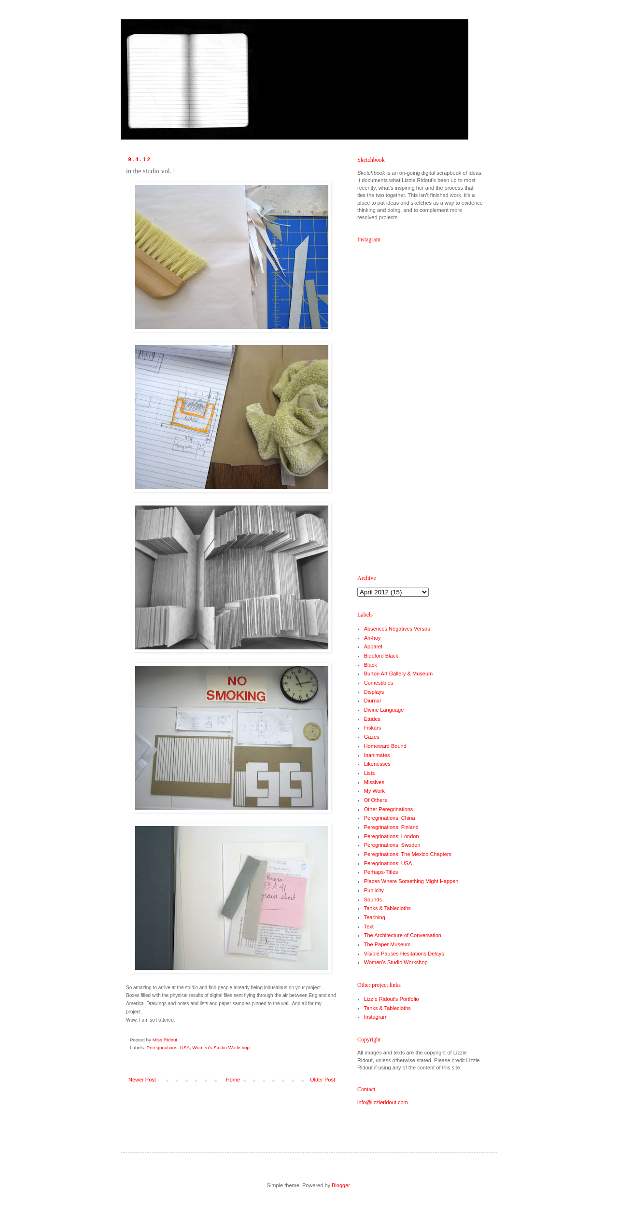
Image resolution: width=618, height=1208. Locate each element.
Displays (374, 692)
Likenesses (377, 764)
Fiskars (372, 727)
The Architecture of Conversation (402, 935)
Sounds (373, 899)
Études (372, 719)
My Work (374, 791)
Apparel (373, 646)
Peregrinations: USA (168, 1047)
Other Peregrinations (388, 809)
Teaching (374, 917)
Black (370, 665)
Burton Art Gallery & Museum (398, 673)
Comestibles (378, 683)
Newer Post (142, 1079)
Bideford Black (381, 656)
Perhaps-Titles (381, 872)
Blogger (341, 1185)
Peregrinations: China (389, 818)
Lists (369, 773)
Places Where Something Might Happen (411, 881)
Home (233, 1079)
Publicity (374, 890)
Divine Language (384, 710)
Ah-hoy (372, 638)
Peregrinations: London (391, 836)
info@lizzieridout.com (382, 1102)
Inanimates (377, 755)
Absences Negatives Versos (397, 629)
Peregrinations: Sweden (392, 845)
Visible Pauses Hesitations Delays (404, 953)
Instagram (376, 1017)
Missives (374, 782)
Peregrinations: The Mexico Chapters (407, 854)
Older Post (322, 1079)
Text (369, 926)
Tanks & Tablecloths (387, 908)
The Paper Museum (387, 944)
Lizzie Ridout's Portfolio (391, 999)
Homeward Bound (385, 746)
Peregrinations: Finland (391, 827)
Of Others (375, 800)
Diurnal (372, 700)
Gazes (371, 737)
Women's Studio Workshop (221, 1047)
